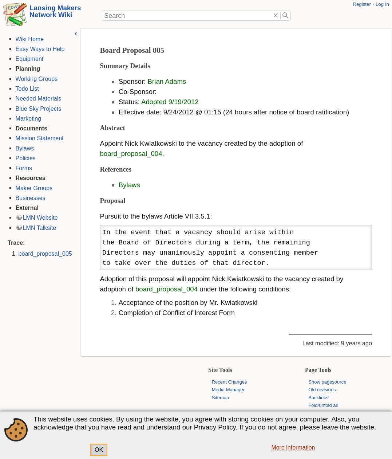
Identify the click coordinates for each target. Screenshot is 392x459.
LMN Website (39, 217)
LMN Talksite (38, 227)
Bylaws (24, 148)
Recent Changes (229, 382)
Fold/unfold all (323, 405)
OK (99, 450)
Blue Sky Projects (37, 108)
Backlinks (318, 397)
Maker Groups (33, 188)
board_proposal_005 (44, 253)
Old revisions (322, 389)
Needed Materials (37, 98)
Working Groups (36, 78)
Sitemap (220, 397)
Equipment (29, 58)
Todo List (26, 88)
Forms (23, 168)
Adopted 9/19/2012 (169, 102)
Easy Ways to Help (39, 49)
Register (362, 4)
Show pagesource (327, 382)
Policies (25, 158)
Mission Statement (39, 138)
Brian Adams (166, 81)
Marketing (27, 118)
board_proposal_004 (130, 153)
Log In (382, 4)
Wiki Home (29, 39)
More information (293, 447)
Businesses (29, 198)
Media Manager (228, 389)
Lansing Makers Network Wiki (55, 11)
